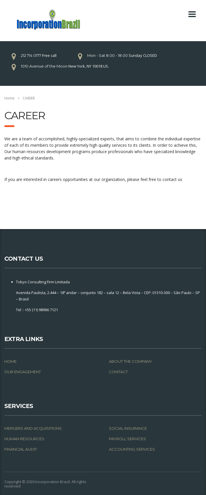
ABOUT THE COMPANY (130, 361)
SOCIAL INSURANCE (128, 428)
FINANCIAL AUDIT (20, 449)
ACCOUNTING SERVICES (132, 449)
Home (9, 98)
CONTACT (118, 371)
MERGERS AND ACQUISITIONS (33, 428)
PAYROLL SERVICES (127, 438)
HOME (10, 361)
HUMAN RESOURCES (24, 438)
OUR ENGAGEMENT (22, 371)
